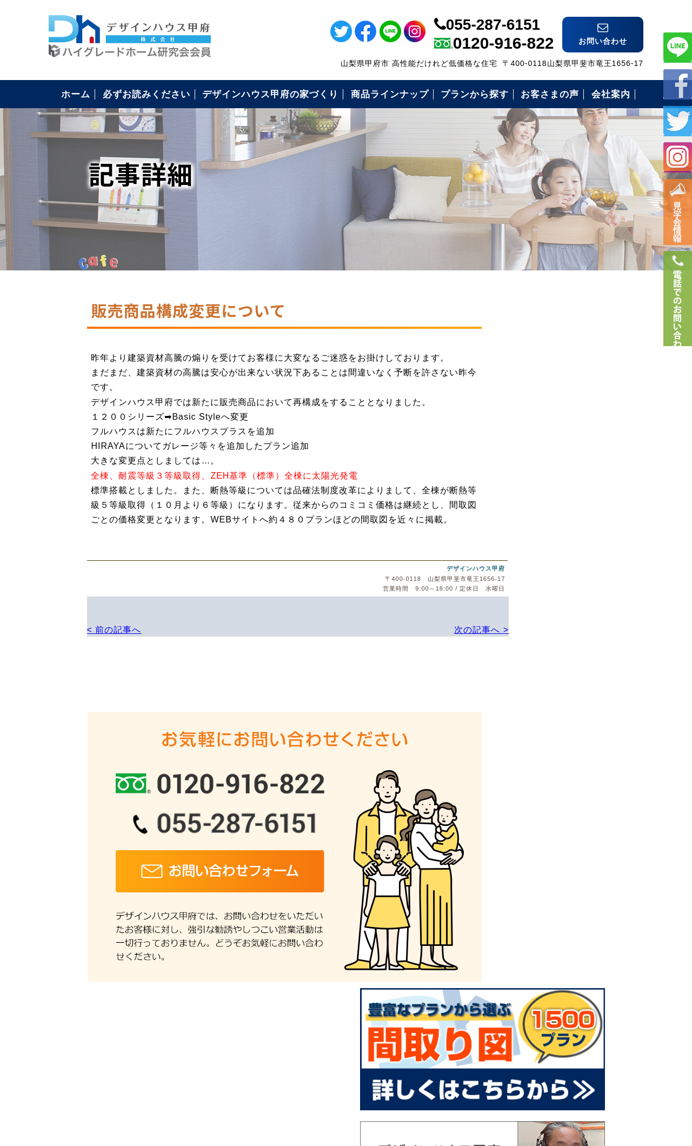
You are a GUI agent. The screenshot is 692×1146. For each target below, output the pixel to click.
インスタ (677, 157)
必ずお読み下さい (527, 682)
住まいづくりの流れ (531, 762)
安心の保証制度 (522, 709)
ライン (677, 46)
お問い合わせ (517, 868)
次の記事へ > (416, 628)
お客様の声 (513, 788)
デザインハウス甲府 (412, 567)
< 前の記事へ (76, 628)
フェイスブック (677, 83)
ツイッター (677, 120)
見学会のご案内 (522, 815)
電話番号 (677, 317)
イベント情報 (677, 217)
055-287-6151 (493, 17)
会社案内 (508, 841)
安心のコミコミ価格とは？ (545, 735)
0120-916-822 (503, 36)
